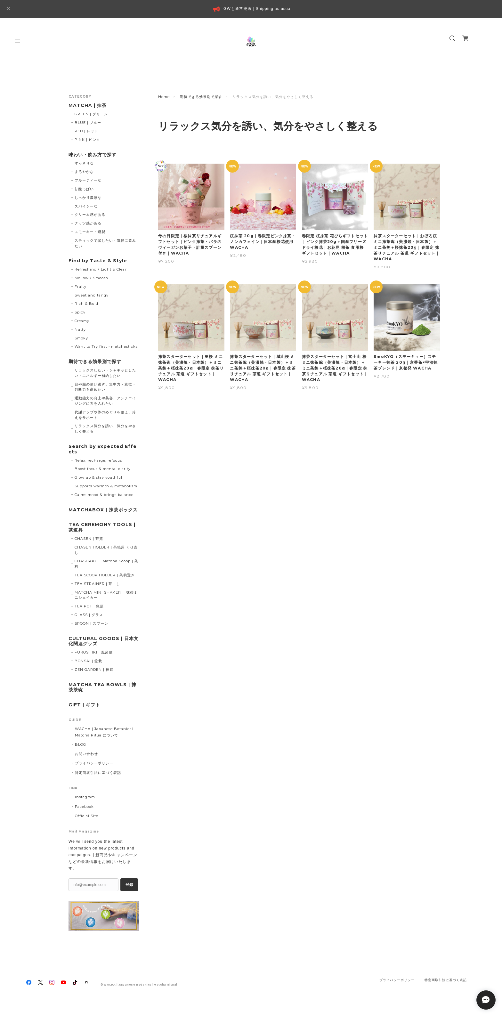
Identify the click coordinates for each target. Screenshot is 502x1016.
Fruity (80, 286)
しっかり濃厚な (88, 197)
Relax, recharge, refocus (98, 460)
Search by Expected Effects (103, 449)
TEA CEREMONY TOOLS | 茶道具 (102, 527)
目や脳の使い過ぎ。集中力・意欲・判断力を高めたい (105, 387)
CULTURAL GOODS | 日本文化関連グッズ (104, 641)
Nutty (80, 329)
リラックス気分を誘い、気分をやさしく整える (105, 429)
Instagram (85, 797)
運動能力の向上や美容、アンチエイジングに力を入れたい (105, 401)
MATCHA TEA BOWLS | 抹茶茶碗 (102, 687)
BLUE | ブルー (88, 122)
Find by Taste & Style (98, 261)
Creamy (82, 321)
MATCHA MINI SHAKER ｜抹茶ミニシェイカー (106, 595)
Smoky (81, 338)
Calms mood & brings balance (104, 494)
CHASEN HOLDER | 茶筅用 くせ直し (106, 550)
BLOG (80, 744)
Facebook (84, 806)
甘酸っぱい (84, 189)
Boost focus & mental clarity (103, 469)
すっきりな (84, 163)
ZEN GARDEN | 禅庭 (94, 669)
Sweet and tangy (92, 295)
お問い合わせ (86, 754)
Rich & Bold (86, 303)
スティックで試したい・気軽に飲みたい (105, 243)
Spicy (80, 312)
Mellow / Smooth (91, 278)
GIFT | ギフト (84, 705)
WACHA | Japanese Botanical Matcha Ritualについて (104, 732)
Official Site (86, 816)
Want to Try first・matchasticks (106, 346)
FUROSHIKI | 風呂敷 (94, 652)
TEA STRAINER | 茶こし (97, 583)
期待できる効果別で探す (201, 96)
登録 (129, 884)
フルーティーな (88, 180)
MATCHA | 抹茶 (88, 105)
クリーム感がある (90, 214)
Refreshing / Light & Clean (101, 269)
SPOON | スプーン (91, 623)
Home (164, 96)
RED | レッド (86, 131)
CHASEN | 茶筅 (89, 538)
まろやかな (84, 171)
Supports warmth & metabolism (106, 486)
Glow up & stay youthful (98, 477)
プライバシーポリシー (94, 763)
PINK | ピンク (87, 139)
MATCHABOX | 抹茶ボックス (103, 510)
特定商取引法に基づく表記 (98, 772)
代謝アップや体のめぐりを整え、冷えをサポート (105, 415)
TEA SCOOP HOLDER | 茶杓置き (105, 575)
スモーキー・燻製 (90, 232)
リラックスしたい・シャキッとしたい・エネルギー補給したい (105, 373)
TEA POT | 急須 (89, 606)
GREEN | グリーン (91, 114)
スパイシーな (86, 206)
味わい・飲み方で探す (93, 155)
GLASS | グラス (89, 615)
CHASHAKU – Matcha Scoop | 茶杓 (107, 564)
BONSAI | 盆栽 (88, 661)
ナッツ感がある (88, 223)
